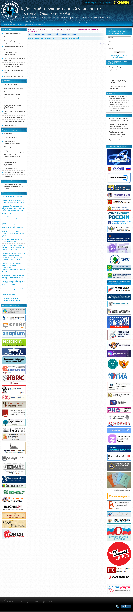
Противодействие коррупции (12, 196)
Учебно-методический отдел (13, 172)
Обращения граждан (84, 22)
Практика (7, 102)
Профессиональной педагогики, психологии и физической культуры (117, 134)
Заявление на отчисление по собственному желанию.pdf (53, 38)
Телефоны (18, 604)
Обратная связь (15, 600)
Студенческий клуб (10, 168)
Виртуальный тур (69, 22)
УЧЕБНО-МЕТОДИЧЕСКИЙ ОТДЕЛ (66, 29)
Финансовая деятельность (13, 117)
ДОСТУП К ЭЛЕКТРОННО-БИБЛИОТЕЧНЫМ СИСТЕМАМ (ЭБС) (13, 234)
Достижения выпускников (53, 22)
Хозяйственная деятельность (14, 121)
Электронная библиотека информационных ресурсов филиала (13, 186)
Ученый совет (8, 176)
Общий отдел (8, 147)
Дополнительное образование (14, 88)
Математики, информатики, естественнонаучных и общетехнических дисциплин (119, 126)
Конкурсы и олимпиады (12, 98)
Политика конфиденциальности (32, 604)
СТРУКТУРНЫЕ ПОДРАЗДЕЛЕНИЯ (40, 29)
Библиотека (8, 133)
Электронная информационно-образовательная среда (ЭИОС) (24, 25)
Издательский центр (11, 137)
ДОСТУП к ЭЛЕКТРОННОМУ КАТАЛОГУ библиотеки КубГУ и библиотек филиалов (13, 247)
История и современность (12, 33)
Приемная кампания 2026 (19, 22)
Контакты (7, 37)
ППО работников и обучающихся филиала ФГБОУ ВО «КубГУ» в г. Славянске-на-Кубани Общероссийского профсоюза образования (14, 155)
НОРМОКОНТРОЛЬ (9, 295)
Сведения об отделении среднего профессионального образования (119, 69)
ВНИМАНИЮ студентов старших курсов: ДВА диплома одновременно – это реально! (13, 216)
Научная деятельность (11, 84)
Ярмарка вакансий (36, 22)
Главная (5, 22)
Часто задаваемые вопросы (13, 76)
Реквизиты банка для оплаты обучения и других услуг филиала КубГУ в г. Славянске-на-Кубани (13, 208)
